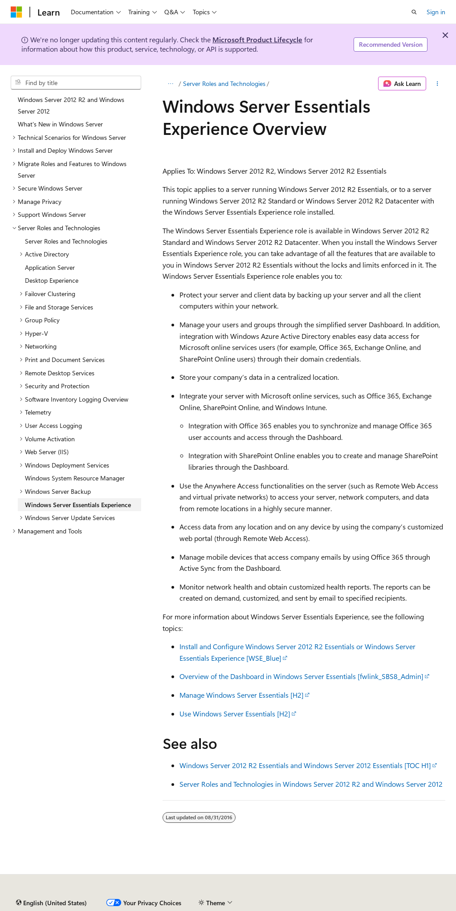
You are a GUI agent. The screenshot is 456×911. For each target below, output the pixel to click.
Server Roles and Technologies (224, 83)
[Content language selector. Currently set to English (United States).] (51, 903)
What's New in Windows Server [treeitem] (60, 124)
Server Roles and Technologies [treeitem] (66, 241)
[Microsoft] (16, 12)
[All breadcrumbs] (170, 84)
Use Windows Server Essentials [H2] (234, 713)
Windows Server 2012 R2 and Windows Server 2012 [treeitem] (71, 105)
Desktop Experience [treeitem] (51, 280)
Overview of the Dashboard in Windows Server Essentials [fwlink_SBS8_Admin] (301, 676)
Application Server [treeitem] (50, 267)
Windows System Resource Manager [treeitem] (75, 478)
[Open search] (414, 12)
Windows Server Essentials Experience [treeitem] (78, 504)
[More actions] (437, 84)
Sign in (436, 12)
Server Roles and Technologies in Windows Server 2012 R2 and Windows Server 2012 (311, 784)
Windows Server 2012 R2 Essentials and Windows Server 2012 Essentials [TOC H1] (305, 765)
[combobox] (76, 83)
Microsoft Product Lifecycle (257, 39)
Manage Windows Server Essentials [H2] (241, 695)
